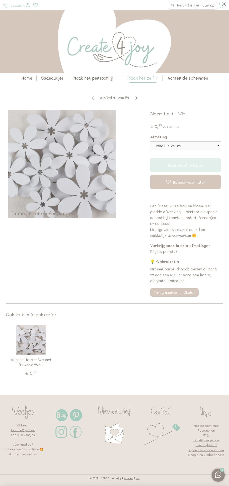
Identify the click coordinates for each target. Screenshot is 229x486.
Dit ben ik (23, 425)
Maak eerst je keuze (185, 165)
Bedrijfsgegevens (206, 440)
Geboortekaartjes (23, 454)
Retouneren (206, 430)
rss (138, 478)
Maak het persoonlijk (96, 78)
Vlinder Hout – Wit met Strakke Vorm (31, 361)
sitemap (128, 478)
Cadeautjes (52, 78)
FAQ (206, 435)
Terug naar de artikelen (174, 292)
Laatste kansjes (23, 435)
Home (26, 78)
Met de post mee (206, 426)
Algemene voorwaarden (206, 450)
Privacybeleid (206, 445)
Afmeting (158, 137)
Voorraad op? (23, 444)
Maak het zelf (143, 78)
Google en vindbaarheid (206, 455)
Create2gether (23, 430)
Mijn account (16, 5)
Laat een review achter (20, 449)
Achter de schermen (187, 78)
